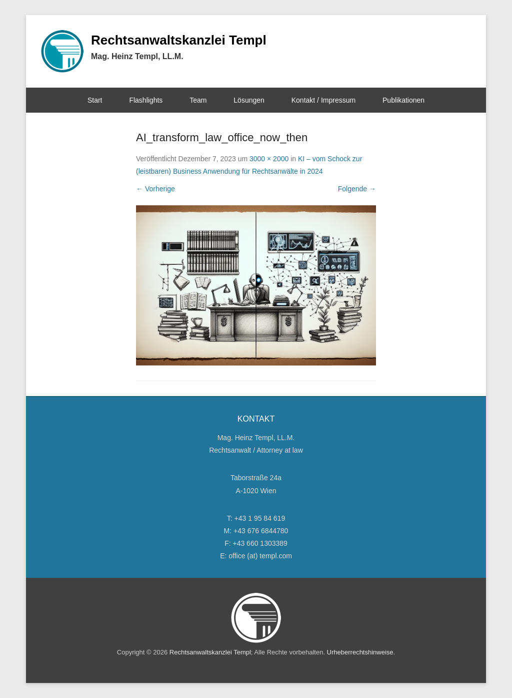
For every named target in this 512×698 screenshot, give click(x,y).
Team (198, 100)
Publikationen (403, 100)
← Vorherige (155, 189)
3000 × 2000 (269, 159)
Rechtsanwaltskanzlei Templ (178, 40)
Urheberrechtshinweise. (361, 652)
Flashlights (145, 100)
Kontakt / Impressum (324, 100)
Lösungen (249, 100)
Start (95, 100)
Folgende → (357, 189)
